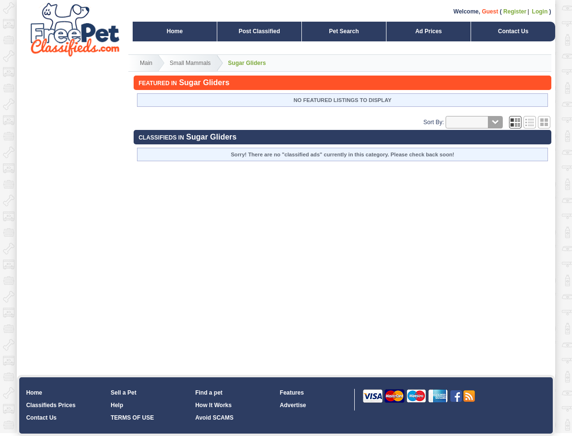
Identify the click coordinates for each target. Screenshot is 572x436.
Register (514, 11)
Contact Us (513, 31)
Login (540, 11)
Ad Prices (428, 31)
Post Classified (259, 31)
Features (292, 392)
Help (117, 405)
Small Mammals (190, 63)
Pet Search (344, 31)
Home (175, 31)
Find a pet (209, 392)
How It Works (213, 405)
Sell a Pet (123, 392)
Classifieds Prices (50, 405)
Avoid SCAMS (214, 417)
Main (146, 63)
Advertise (293, 405)
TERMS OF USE (132, 417)
